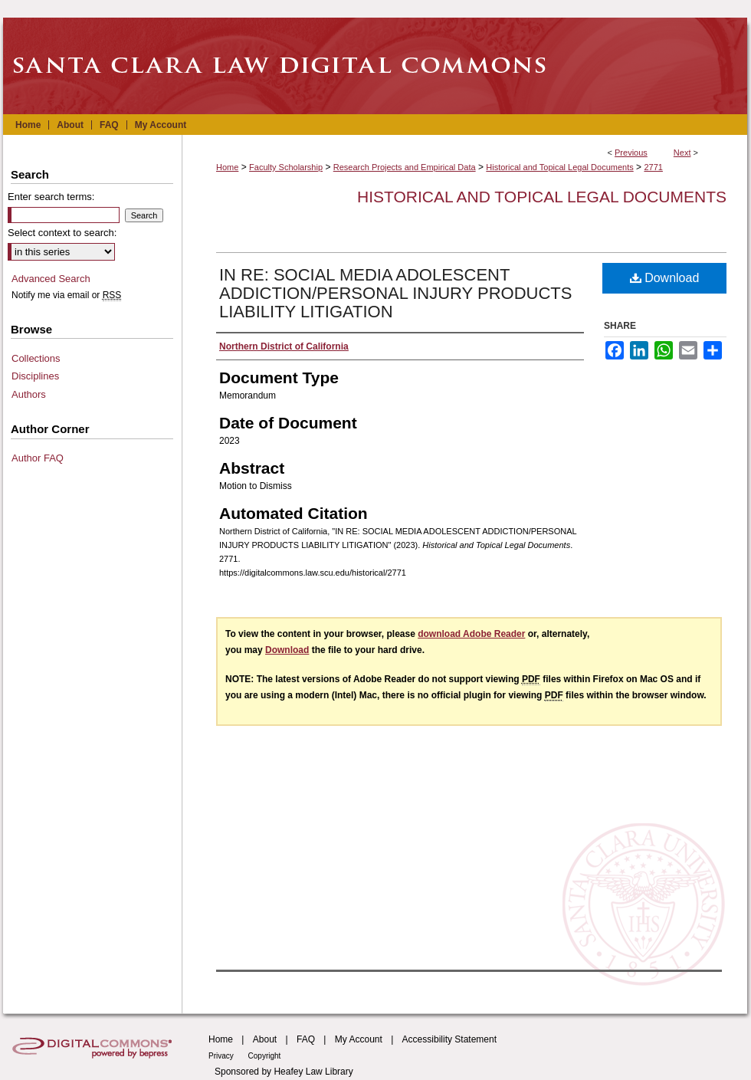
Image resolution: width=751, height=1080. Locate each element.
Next (682, 152)
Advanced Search (50, 278)
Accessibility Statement (449, 1039)
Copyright (264, 1056)
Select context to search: (62, 232)
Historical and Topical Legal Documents (559, 167)
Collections (36, 358)
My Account (358, 1039)
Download (665, 277)
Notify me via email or (66, 295)
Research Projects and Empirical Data (404, 167)
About (265, 1039)
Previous (631, 152)
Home (227, 167)
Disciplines (35, 376)
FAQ (306, 1039)
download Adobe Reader (471, 634)
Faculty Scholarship (286, 167)
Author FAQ (37, 458)
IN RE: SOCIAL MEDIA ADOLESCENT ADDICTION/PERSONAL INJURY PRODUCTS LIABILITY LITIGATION (395, 293)
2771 (653, 167)
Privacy (222, 1056)
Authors (28, 394)
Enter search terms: (51, 196)
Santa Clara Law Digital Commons (375, 66)
